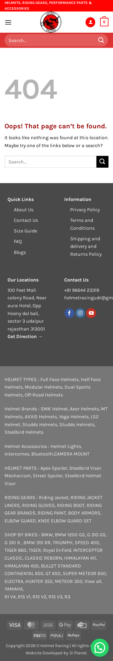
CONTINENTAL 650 (24, 573)
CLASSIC (14, 558)
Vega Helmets (74, 416)
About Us (23, 209)
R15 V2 (39, 597)
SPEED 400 (87, 542)
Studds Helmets (39, 424)
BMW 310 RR (37, 542)
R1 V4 (10, 597)
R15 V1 (24, 597)
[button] (8, 22)
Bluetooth (42, 454)
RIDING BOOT (71, 505)
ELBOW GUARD (20, 521)
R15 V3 (55, 597)
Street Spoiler (48, 475)
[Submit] (101, 40)
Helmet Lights (66, 446)
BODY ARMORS (84, 513)
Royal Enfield (57, 550)
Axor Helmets (84, 409)
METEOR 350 (69, 581)
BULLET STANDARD (61, 566)
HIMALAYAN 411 (80, 558)
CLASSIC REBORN (43, 558)
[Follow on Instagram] (80, 313)
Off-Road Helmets (44, 395)
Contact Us (26, 220)
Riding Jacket (53, 497)
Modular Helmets (43, 387)
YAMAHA (14, 589)
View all (93, 581)
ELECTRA (14, 581)
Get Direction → (25, 336)
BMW (47, 535)
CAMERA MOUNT (71, 454)
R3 (67, 597)
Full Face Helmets (59, 379)
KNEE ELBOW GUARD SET (65, 521)
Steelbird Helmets (24, 432)
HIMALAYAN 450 (22, 566)
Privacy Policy (85, 209)
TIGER (35, 550)
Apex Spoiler (53, 468)
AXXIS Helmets (41, 416)
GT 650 (53, 573)
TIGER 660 (16, 550)
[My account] (90, 22)
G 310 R (13, 542)
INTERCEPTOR (88, 550)
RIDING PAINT (52, 513)
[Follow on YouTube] (91, 313)
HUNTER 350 (39, 581)
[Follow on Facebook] (69, 313)
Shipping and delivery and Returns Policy (86, 246)
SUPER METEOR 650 (84, 573)
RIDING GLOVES (38, 505)
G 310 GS (96, 535)
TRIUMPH (63, 542)
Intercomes (17, 454)
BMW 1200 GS (70, 535)
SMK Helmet (54, 409)
